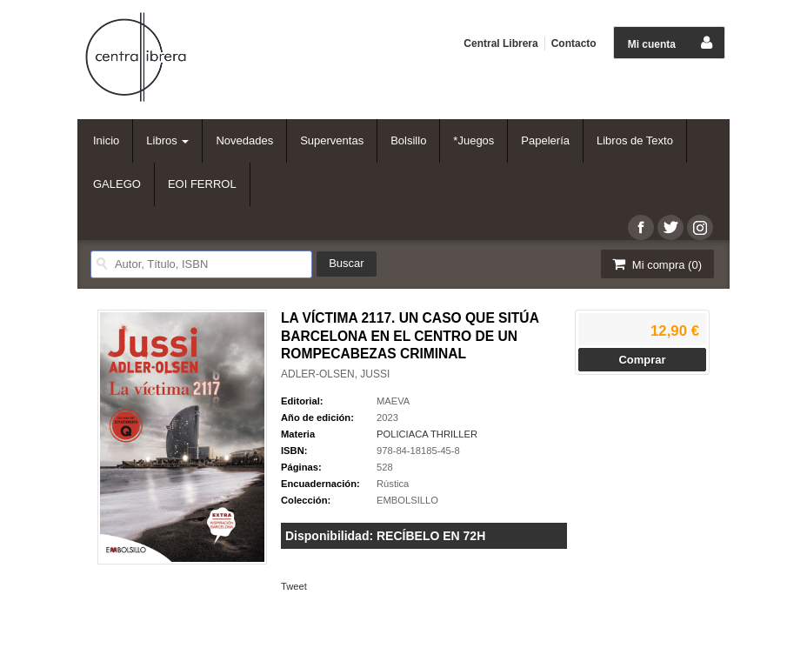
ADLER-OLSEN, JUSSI (335, 374)
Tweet (294, 586)
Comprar (641, 359)
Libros (167, 140)
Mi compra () (656, 264)
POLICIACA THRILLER (427, 434)
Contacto (574, 43)
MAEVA (393, 401)
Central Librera (500, 43)
